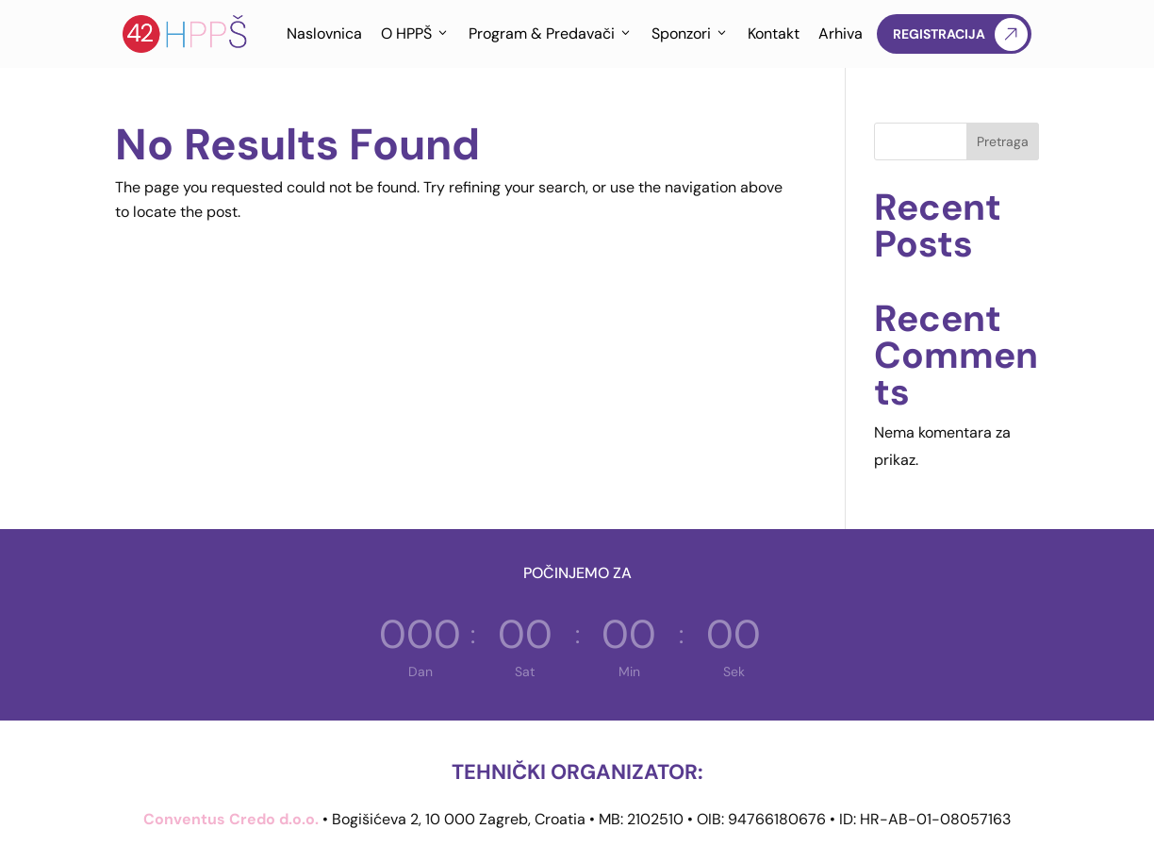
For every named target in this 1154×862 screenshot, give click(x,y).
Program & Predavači (551, 34)
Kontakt (774, 33)
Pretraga (1003, 141)
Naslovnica (324, 33)
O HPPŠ (415, 34)
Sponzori (690, 34)
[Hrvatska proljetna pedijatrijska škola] (185, 33)
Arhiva (840, 33)
